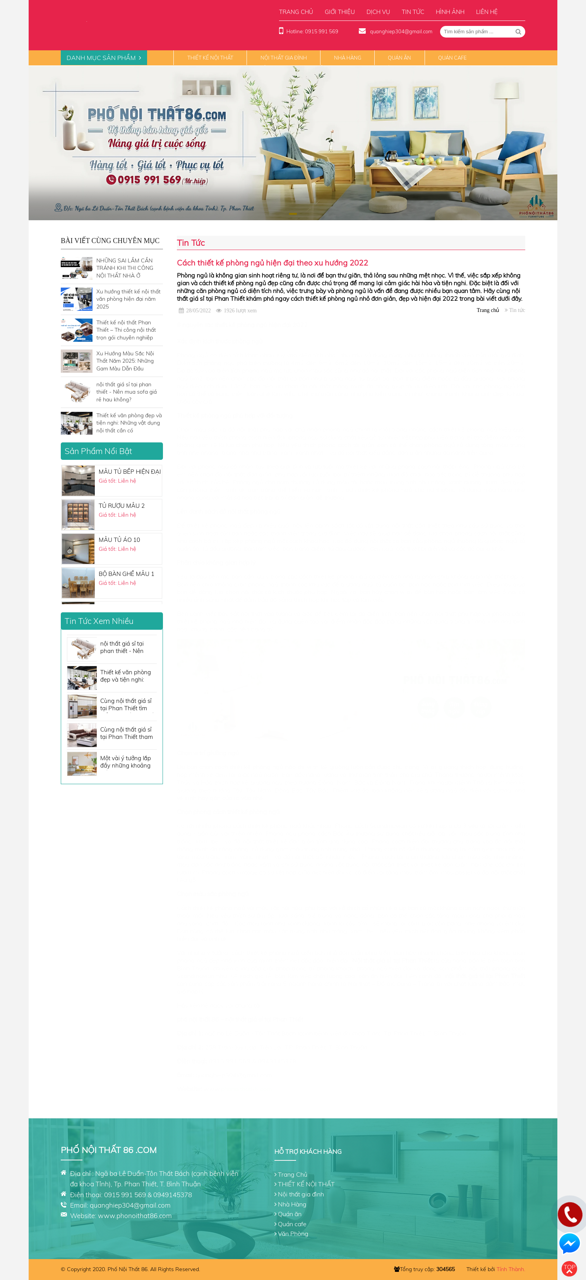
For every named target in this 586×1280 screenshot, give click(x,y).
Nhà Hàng (347, 58)
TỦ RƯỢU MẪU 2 (122, 505)
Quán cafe (452, 58)
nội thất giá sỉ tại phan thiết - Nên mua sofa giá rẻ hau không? (126, 648)
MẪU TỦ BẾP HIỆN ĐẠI (130, 471)
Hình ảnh (450, 11)
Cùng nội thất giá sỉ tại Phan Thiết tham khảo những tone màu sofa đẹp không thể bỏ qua (127, 734)
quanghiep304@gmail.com (400, 31)
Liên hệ (487, 11)
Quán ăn (399, 58)
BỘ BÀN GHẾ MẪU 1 (126, 573)
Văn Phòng (293, 1233)
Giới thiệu (340, 11)
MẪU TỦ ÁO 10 (119, 539)
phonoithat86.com (246, 1089)
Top (570, 1267)
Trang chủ (296, 11)
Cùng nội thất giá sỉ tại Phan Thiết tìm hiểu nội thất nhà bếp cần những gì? (128, 705)
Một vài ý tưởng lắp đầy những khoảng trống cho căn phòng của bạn (127, 762)
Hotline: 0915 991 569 (312, 31)
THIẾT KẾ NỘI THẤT (210, 58)
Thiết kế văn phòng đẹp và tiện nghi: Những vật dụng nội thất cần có (126, 676)
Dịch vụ (378, 11)
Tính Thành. (511, 1269)
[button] (315, 214)
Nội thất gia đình (283, 58)
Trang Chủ (292, 1174)
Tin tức (413, 11)
